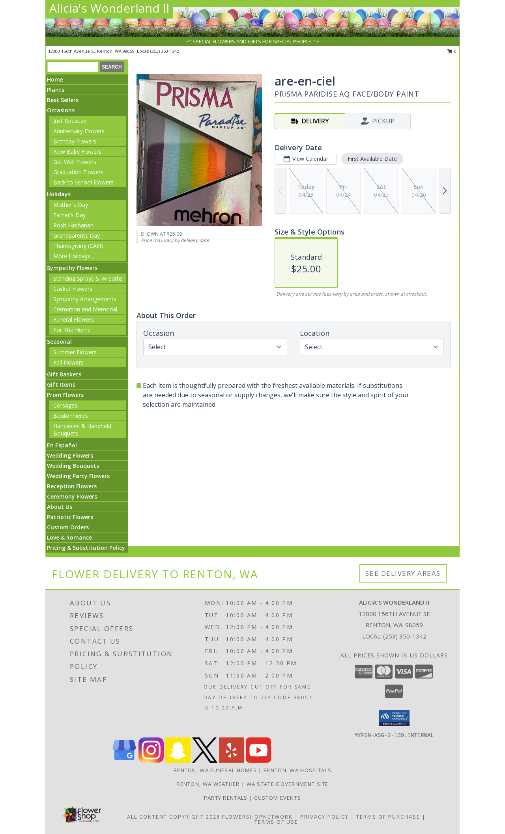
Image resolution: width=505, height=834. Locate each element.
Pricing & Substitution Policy (86, 547)
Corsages (65, 405)
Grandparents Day (76, 235)
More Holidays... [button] (73, 256)
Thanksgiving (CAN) (78, 245)
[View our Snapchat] (178, 760)
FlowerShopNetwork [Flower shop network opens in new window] (257, 816)
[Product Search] (72, 67)
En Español (62, 445)
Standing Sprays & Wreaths (88, 278)
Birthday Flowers (74, 141)
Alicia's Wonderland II (109, 8)
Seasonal (59, 341)
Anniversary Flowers (79, 131)
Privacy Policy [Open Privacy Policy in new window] (324, 816)
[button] (394, 718)
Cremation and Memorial (85, 309)
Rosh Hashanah (73, 225)
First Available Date (372, 158)
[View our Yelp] (231, 760)
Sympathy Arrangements (84, 299)
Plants (55, 89)
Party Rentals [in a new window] (226, 797)
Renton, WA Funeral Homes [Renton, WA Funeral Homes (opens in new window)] (215, 770)
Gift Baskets (64, 374)
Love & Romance (69, 537)
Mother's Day (70, 204)
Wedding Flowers (70, 455)
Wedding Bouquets (73, 465)
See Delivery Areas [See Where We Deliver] (403, 573)
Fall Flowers (68, 362)
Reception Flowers (72, 486)
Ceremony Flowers (72, 496)
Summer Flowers (75, 352)
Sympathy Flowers (72, 268)
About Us (59, 506)
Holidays (59, 194)
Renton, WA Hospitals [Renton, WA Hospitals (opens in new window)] (297, 770)
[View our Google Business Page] (124, 760)
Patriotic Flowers (70, 517)
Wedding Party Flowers (78, 476)
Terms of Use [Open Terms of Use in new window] (276, 821)
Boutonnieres (70, 415)
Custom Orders (68, 527)
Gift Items (61, 384)
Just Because (69, 121)
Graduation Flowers (78, 172)
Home (55, 79)
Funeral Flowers (73, 319)
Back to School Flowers (83, 182)
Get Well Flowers (74, 162)
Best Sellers (63, 100)
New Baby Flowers (77, 151)
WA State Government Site (288, 783)
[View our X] (204, 760)
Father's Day (69, 215)
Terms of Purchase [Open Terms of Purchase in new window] (388, 816)
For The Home (72, 329)
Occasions (61, 110)
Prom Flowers (65, 394)
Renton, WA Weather (207, 783)
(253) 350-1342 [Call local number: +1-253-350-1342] (164, 51)
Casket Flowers (72, 288)
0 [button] (452, 51)
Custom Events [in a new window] (277, 797)
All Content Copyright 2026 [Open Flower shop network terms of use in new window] (173, 816)
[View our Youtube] (258, 760)
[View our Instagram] (151, 760)
